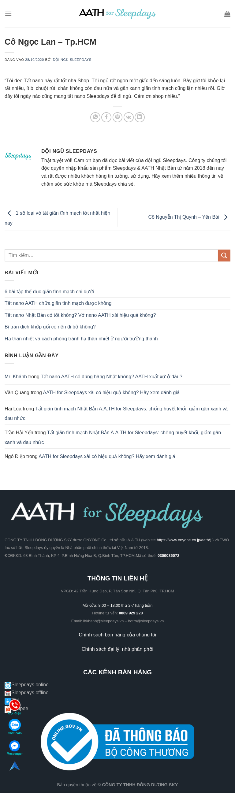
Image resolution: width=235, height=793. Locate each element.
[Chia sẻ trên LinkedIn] (140, 117)
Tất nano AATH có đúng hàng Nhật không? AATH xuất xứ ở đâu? (111, 376)
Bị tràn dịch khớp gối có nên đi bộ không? (50, 326)
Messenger (15, 747)
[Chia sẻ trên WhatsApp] (95, 117)
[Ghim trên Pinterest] (118, 117)
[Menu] (8, 13)
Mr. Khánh (16, 376)
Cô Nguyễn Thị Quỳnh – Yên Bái (189, 217)
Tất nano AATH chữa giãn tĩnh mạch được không (58, 303)
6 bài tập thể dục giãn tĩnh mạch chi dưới (49, 291)
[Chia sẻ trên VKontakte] (129, 117)
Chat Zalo (15, 727)
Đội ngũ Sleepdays (72, 59)
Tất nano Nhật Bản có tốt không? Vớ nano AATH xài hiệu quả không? (80, 315)
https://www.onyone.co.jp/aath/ (183, 540)
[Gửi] (224, 255)
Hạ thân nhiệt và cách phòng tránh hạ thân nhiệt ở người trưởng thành (81, 338)
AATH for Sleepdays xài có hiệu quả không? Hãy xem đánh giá (111, 392)
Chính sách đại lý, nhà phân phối (117, 649)
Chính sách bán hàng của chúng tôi (117, 634)
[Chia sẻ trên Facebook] (106, 117)
